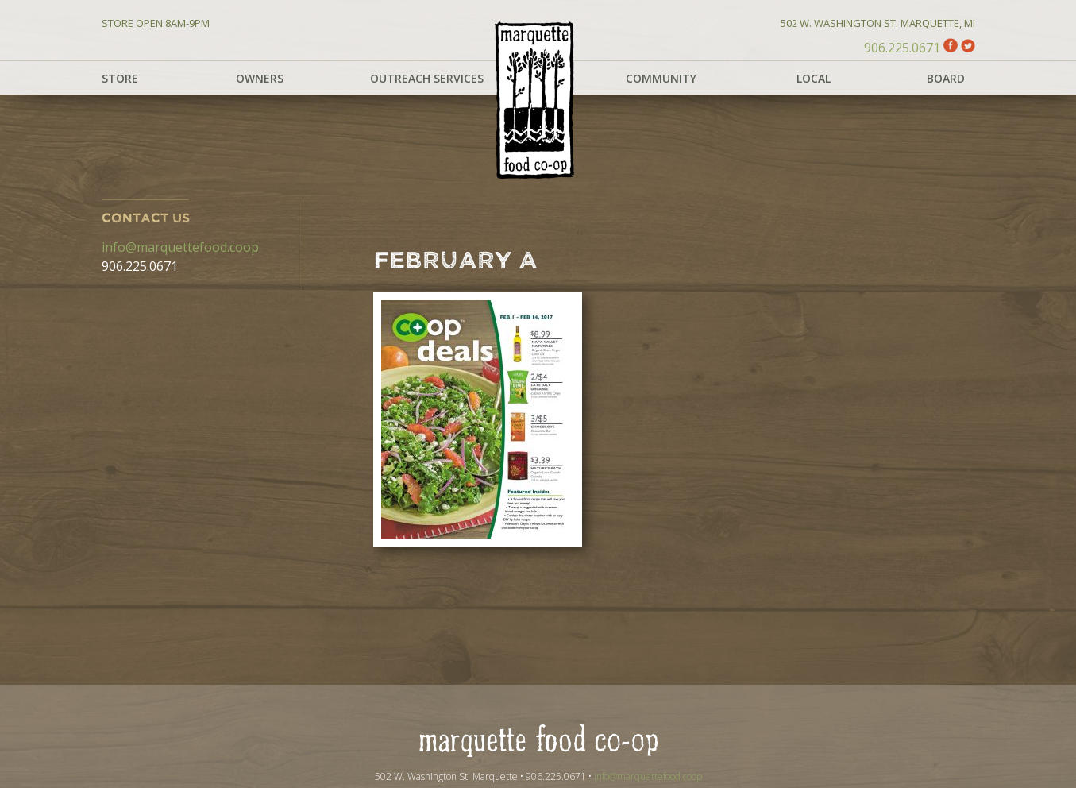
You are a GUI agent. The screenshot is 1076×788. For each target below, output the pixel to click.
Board (946, 78)
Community (661, 78)
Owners (259, 78)
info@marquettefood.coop (180, 247)
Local (813, 78)
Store (120, 78)
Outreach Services (427, 78)
